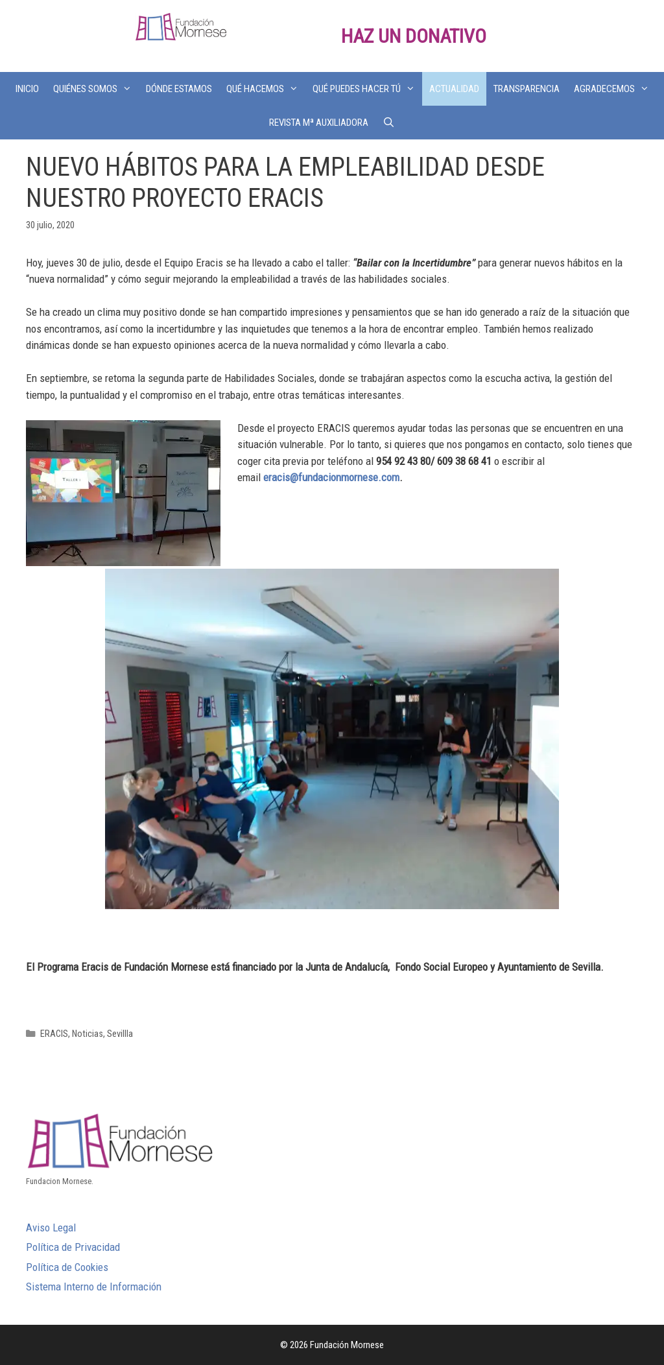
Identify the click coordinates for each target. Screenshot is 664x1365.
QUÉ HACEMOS (265, 89)
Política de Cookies (67, 1267)
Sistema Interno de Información (93, 1286)
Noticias (87, 1033)
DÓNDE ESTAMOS (179, 89)
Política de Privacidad (73, 1246)
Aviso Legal (51, 1227)
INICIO (27, 89)
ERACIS (54, 1033)
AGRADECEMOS (615, 89)
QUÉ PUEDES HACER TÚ (367, 89)
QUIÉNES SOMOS (96, 89)
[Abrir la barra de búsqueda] (388, 122)
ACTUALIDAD (454, 89)
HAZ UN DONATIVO (413, 36)
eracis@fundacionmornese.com (331, 477)
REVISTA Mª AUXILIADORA (318, 122)
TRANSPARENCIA (526, 89)
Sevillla (120, 1033)
